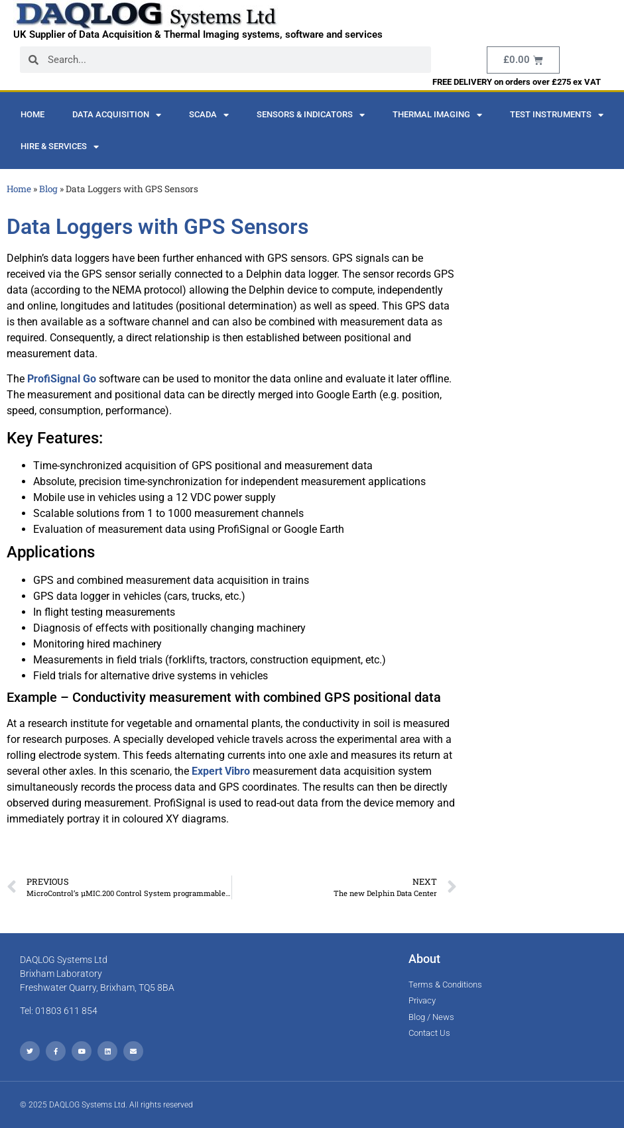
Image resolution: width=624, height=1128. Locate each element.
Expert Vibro (221, 771)
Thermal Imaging (437, 115)
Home (32, 114)
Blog (48, 189)
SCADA (209, 115)
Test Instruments (556, 115)
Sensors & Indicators (311, 115)
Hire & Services (60, 147)
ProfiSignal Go (61, 378)
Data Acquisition (116, 115)
